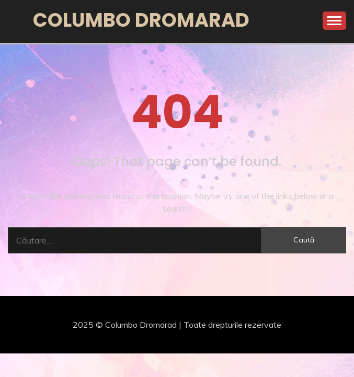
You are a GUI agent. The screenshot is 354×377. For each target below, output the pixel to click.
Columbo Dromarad (141, 20)
